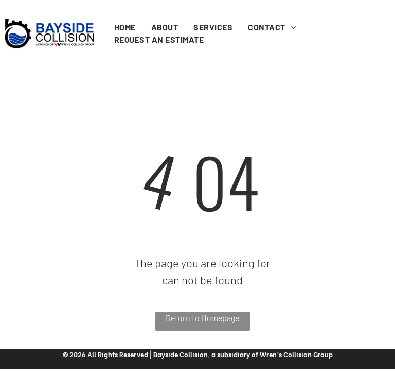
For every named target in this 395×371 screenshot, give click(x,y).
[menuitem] (124, 27)
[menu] (372, 22)
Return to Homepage (202, 318)
